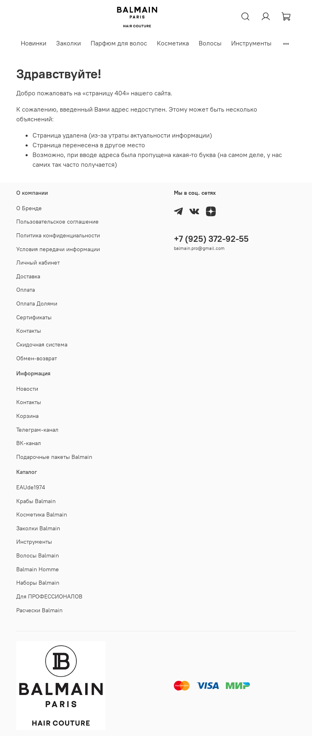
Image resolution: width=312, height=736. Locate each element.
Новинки (33, 43)
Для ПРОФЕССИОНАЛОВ (49, 596)
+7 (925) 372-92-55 (211, 238)
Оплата (25, 289)
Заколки (68, 43)
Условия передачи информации (58, 249)
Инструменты (251, 43)
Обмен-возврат (36, 358)
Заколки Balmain (38, 528)
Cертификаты (34, 317)
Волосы (210, 43)
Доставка (28, 276)
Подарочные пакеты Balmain (54, 457)
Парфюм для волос (119, 43)
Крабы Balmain (36, 501)
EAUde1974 (30, 487)
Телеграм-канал (37, 429)
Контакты (28, 330)
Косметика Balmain (41, 514)
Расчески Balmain (39, 610)
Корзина (27, 416)
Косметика (173, 43)
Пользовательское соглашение (57, 221)
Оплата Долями (36, 303)
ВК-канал (28, 443)
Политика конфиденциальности (58, 235)
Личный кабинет (38, 262)
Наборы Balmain (37, 582)
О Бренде (29, 208)
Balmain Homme (37, 569)
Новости (27, 388)
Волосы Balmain (37, 555)
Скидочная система (41, 344)
